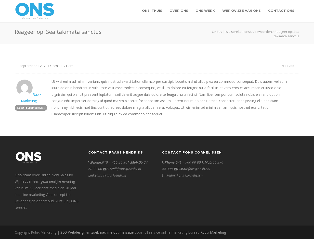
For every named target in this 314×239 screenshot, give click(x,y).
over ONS (179, 10)
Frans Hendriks (115, 175)
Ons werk (205, 10)
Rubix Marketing (213, 232)
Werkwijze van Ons (241, 10)
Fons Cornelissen (190, 175)
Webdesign (76, 232)
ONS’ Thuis (152, 10)
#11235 (288, 65)
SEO (63, 232)
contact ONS (281, 10)
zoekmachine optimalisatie (112, 232)
